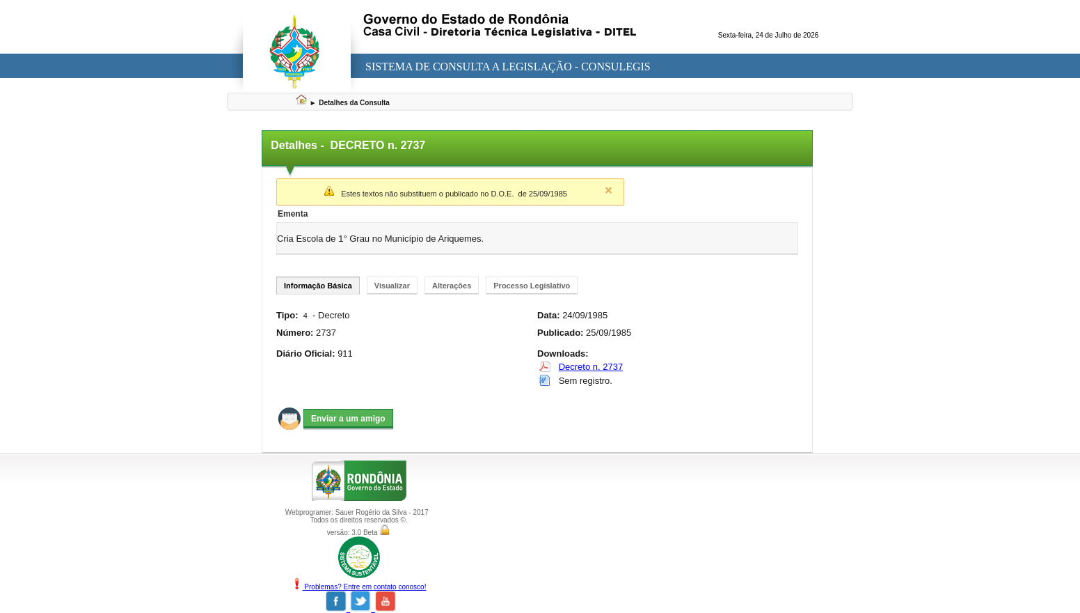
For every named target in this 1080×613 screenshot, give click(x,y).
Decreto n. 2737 (591, 367)
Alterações (451, 285)
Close (608, 190)
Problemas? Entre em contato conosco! (359, 587)
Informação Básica (318, 285)
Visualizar (392, 285)
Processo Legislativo (531, 285)
